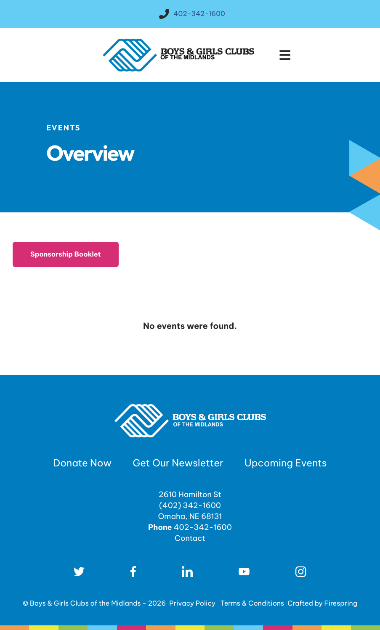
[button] (284, 55)
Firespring (340, 603)
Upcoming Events (285, 463)
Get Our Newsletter (178, 463)
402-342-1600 (199, 14)
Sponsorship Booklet (65, 254)
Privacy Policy (192, 603)
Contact (190, 538)
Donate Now (82, 463)
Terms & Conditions (252, 603)
